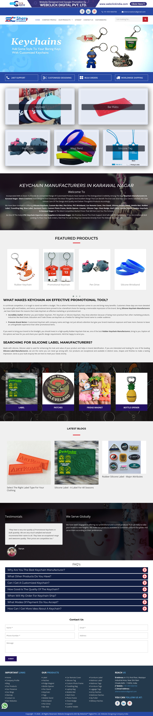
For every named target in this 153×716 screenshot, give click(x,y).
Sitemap (78, 20)
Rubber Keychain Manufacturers (116, 331)
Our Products (65, 20)
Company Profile (49, 20)
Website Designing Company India (114, 714)
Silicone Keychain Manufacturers (136, 308)
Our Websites (100, 20)
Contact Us (88, 20)
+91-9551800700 (109, 12)
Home (37, 20)
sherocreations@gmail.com (134, 12)
